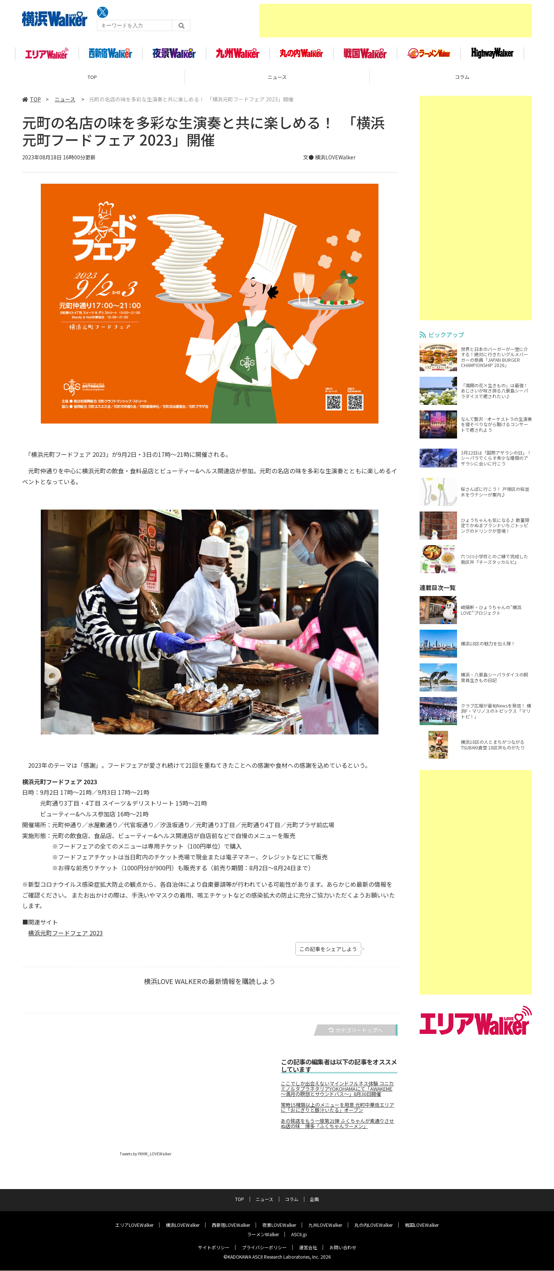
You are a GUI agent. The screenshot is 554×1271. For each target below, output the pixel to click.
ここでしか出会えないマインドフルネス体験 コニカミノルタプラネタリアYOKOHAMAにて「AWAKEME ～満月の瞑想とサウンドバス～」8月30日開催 (337, 1092)
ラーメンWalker (263, 1234)
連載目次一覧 (438, 591)
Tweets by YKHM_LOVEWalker (145, 1157)
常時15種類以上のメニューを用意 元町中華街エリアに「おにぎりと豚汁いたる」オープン (337, 1110)
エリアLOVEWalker (134, 1225)
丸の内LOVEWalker (373, 1225)
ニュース (277, 80)
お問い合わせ (342, 1247)
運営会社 (308, 1247)
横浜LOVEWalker (183, 1225)
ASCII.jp (299, 1234)
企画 (314, 1199)
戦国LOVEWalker (422, 1225)
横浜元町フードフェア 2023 (65, 936)
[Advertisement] (395, 20)
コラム (291, 1199)
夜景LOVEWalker (279, 1225)
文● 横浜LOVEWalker (329, 160)
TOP (92, 80)
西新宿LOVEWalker (231, 1225)
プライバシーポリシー (264, 1247)
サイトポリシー (213, 1247)
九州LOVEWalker (325, 1225)
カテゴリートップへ (356, 1033)
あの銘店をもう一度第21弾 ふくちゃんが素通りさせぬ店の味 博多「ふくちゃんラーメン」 (337, 1126)
